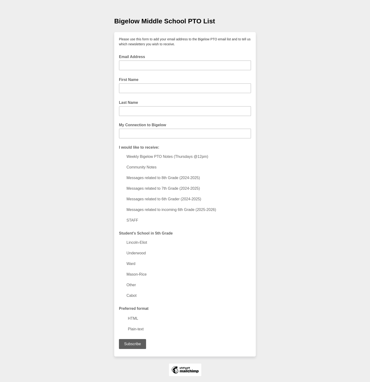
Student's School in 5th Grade (146, 233)
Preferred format (133, 308)
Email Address (133, 56)
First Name (130, 79)
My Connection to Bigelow (142, 125)
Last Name (130, 102)
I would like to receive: (139, 147)
